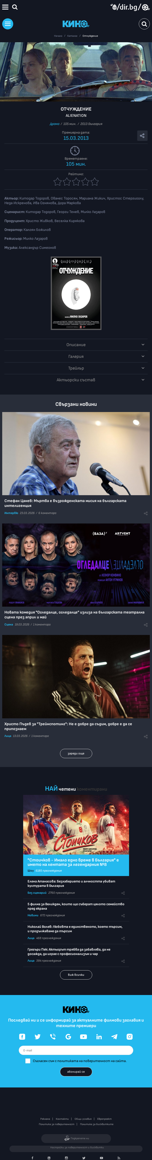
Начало (58, 36)
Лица (7, 736)
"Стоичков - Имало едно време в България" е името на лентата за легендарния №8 (73, 862)
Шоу (31, 870)
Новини (33, 915)
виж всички (76, 975)
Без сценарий (37, 893)
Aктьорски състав (76, 380)
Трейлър (76, 368)
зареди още (76, 753)
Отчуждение (90, 36)
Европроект (104, 1119)
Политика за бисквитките (96, 1124)
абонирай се (76, 1072)
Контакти (62, 1119)
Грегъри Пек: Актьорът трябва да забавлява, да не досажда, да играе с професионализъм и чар (69, 951)
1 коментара (42, 624)
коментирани (92, 789)
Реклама (45, 1119)
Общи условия (83, 1119)
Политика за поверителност (56, 1124)
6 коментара (47, 513)
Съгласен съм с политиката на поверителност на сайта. (80, 1061)
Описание (76, 344)
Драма (54, 124)
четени (67, 789)
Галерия (76, 356)
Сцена (8, 624)
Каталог (72, 36)
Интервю (11, 513)
